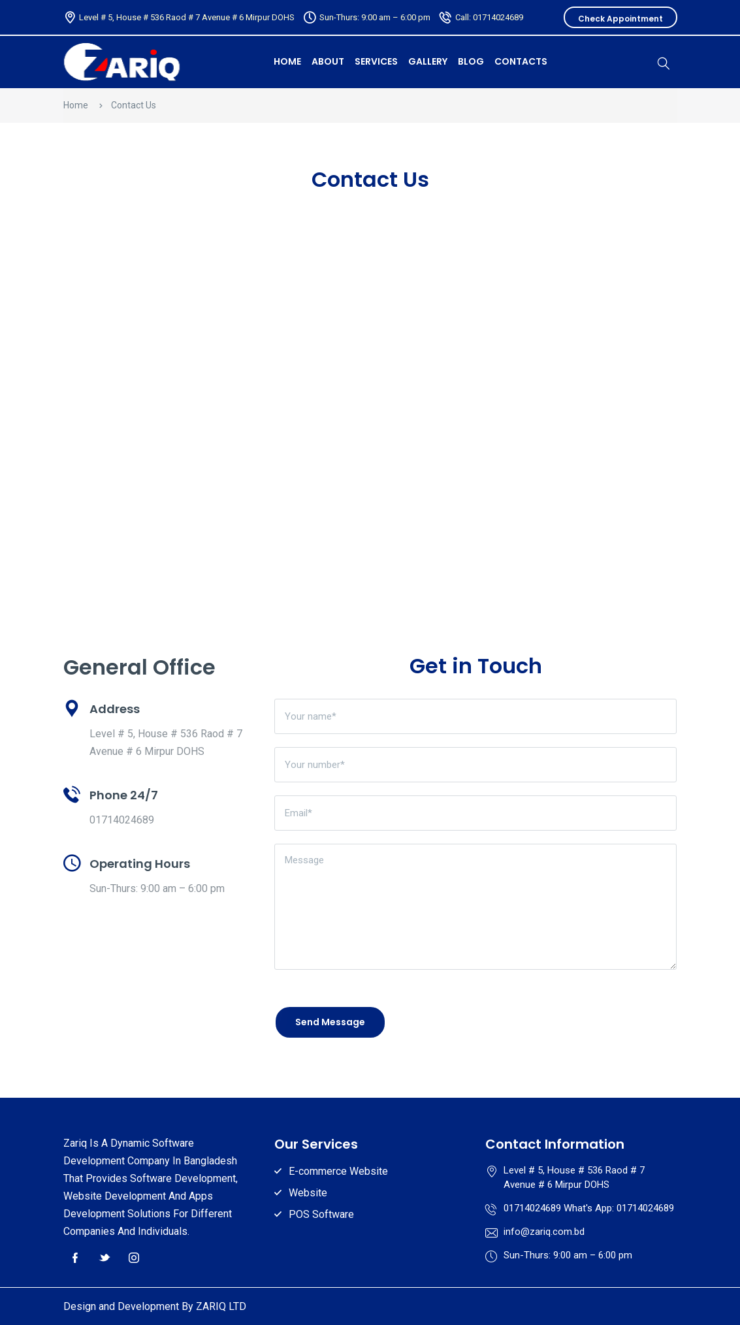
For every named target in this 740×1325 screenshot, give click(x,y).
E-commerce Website (338, 1171)
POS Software (321, 1214)
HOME (287, 61)
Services (376, 61)
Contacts (520, 61)
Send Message (330, 1022)
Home (75, 105)
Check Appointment (620, 18)
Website (308, 1193)
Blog (471, 61)
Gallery (427, 61)
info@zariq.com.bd (544, 1231)
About (328, 61)
